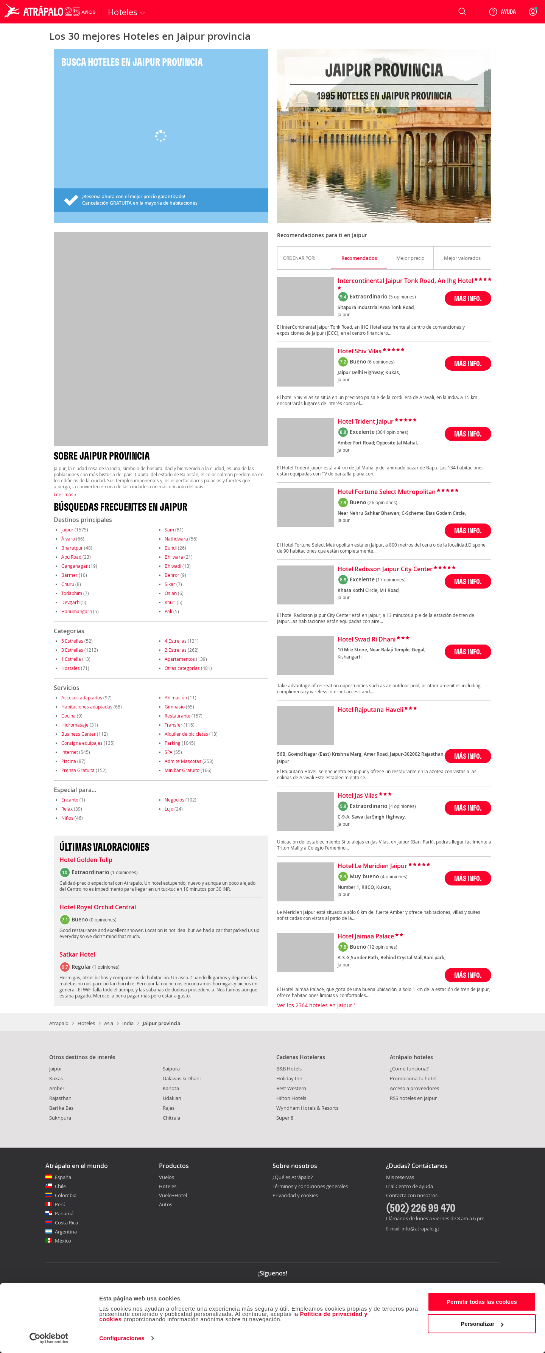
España (63, 1177)
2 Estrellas (176, 650)
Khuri (170, 602)
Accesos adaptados (81, 697)
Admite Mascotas (183, 761)
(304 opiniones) (392, 432)
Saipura (171, 1068)
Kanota (171, 1088)
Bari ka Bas (61, 1107)
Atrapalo (59, 1023)
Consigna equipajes (82, 743)
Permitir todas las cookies (482, 1302)
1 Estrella (71, 659)
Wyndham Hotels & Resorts (307, 1107)
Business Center (78, 734)
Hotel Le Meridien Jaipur (372, 866)
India (128, 1023)
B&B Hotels (289, 1068)
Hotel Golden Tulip (85, 860)
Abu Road (71, 557)
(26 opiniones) (382, 502)
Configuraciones (122, 1338)
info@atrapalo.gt (420, 1228)
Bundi (171, 548)
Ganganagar (74, 566)
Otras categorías (182, 668)
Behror (172, 575)
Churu (67, 584)
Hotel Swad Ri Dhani (367, 639)
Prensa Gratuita (78, 770)
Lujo (169, 809)
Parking (173, 743)
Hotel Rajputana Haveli (370, 710)
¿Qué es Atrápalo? (292, 1177)
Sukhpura (60, 1117)
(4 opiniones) (402, 806)
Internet (69, 752)
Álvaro (68, 539)
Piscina (68, 761)
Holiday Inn (289, 1078)
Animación (176, 697)
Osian (171, 593)
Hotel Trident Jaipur (366, 422)
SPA (169, 752)
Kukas (56, 1078)
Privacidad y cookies (295, 1195)
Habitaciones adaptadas (86, 707)
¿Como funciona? (409, 1068)
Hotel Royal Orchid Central (97, 907)
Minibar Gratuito (182, 770)
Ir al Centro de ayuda (409, 1187)
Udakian (172, 1098)
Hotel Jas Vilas (358, 796)
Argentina (66, 1231)
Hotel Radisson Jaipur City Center (385, 569)
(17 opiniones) (391, 579)
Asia (108, 1023)
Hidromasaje (75, 725)
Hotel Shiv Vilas (360, 351)
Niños (67, 818)
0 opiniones (103, 919)
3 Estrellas (72, 650)
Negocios (174, 800)
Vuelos (166, 1177)
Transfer (173, 725)
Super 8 (284, 1117)
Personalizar (482, 1323)
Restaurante (177, 716)
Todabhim (71, 593)
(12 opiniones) (382, 947)
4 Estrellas (176, 641)
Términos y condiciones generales (310, 1186)
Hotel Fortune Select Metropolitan (387, 492)
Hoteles (86, 1023)
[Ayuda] (502, 11)
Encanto (69, 800)
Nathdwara (176, 539)
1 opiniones (124, 872)
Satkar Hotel (77, 954)
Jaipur (67, 530)
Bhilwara (174, 557)
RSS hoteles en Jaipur (413, 1098)
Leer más (65, 494)
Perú (60, 1204)
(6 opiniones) (381, 362)
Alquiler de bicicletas (186, 734)
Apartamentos (180, 659)
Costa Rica (66, 1222)
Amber (56, 1088)
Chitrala (171, 1117)
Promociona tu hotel (413, 1078)
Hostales (70, 668)
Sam (169, 530)
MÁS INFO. (468, 298)
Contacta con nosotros (412, 1196)
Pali (168, 611)
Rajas (168, 1107)
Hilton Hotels (291, 1098)
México (63, 1240)
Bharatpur (72, 548)
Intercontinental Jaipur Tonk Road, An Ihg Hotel (405, 281)
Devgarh (70, 602)
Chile (60, 1186)
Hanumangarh (76, 611)
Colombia (65, 1195)
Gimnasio (175, 707)
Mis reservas (400, 1177)
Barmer (69, 575)
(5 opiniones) (402, 297)
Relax (67, 809)
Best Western (291, 1088)
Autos (165, 1204)
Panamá (64, 1213)
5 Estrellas (72, 641)
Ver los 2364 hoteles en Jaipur (316, 1005)
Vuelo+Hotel (173, 1195)
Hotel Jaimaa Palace (366, 936)
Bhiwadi (173, 566)
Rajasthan (60, 1098)
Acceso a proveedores (414, 1088)
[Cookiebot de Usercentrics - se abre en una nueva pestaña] (49, 1338)
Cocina (68, 716)
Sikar (170, 584)
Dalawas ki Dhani (182, 1078)
